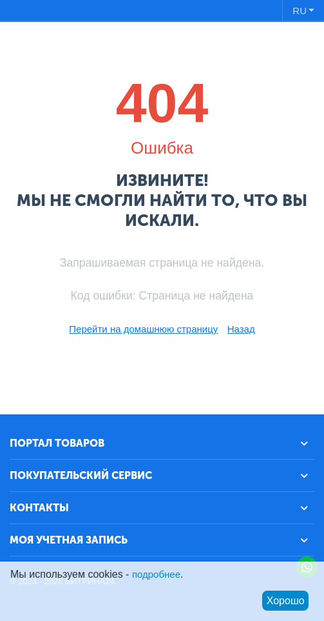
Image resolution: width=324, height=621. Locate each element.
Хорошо (286, 600)
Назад (241, 328)
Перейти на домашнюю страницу (143, 328)
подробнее (156, 574)
